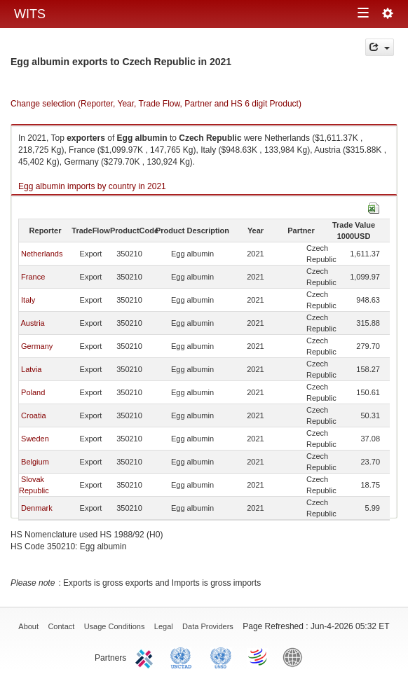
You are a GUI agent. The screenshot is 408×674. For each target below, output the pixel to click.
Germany (37, 346)
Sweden (35, 438)
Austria (32, 323)
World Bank (296, 656)
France (33, 277)
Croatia (33, 415)
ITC (146, 656)
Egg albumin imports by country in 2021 (92, 186)
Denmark (37, 508)
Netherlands (41, 253)
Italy (28, 300)
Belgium (35, 462)
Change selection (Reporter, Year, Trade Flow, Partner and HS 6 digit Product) (156, 104)
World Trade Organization (259, 656)
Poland (33, 392)
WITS (30, 14)
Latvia (31, 369)
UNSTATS (221, 656)
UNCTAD (184, 656)
